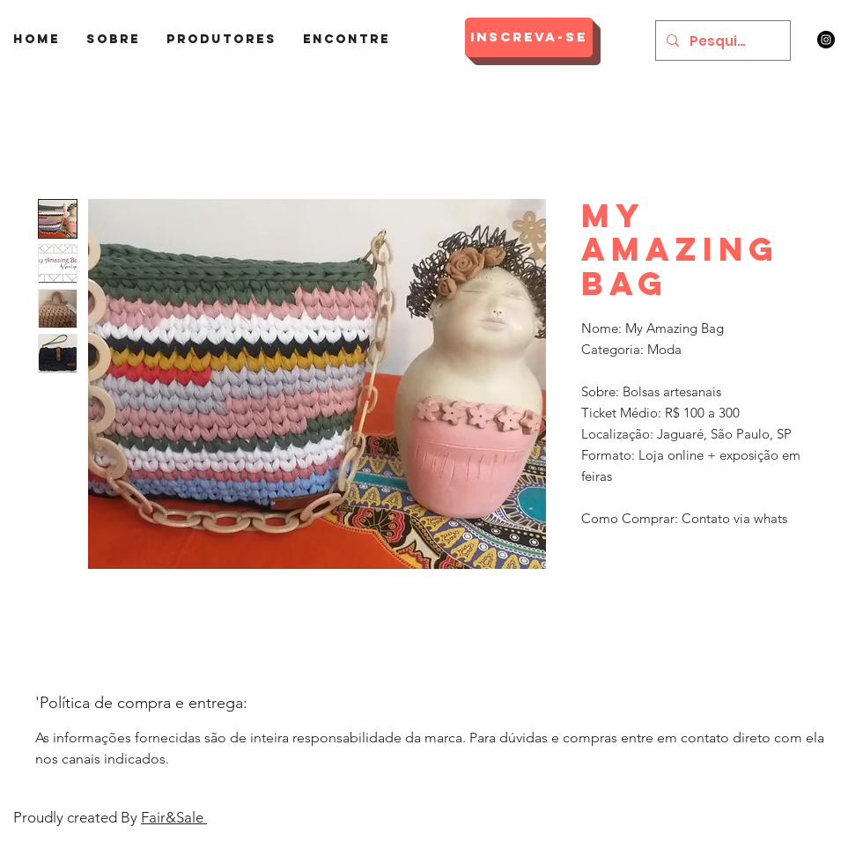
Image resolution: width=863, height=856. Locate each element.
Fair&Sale (174, 817)
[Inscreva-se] (529, 37)
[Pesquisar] (721, 40)
